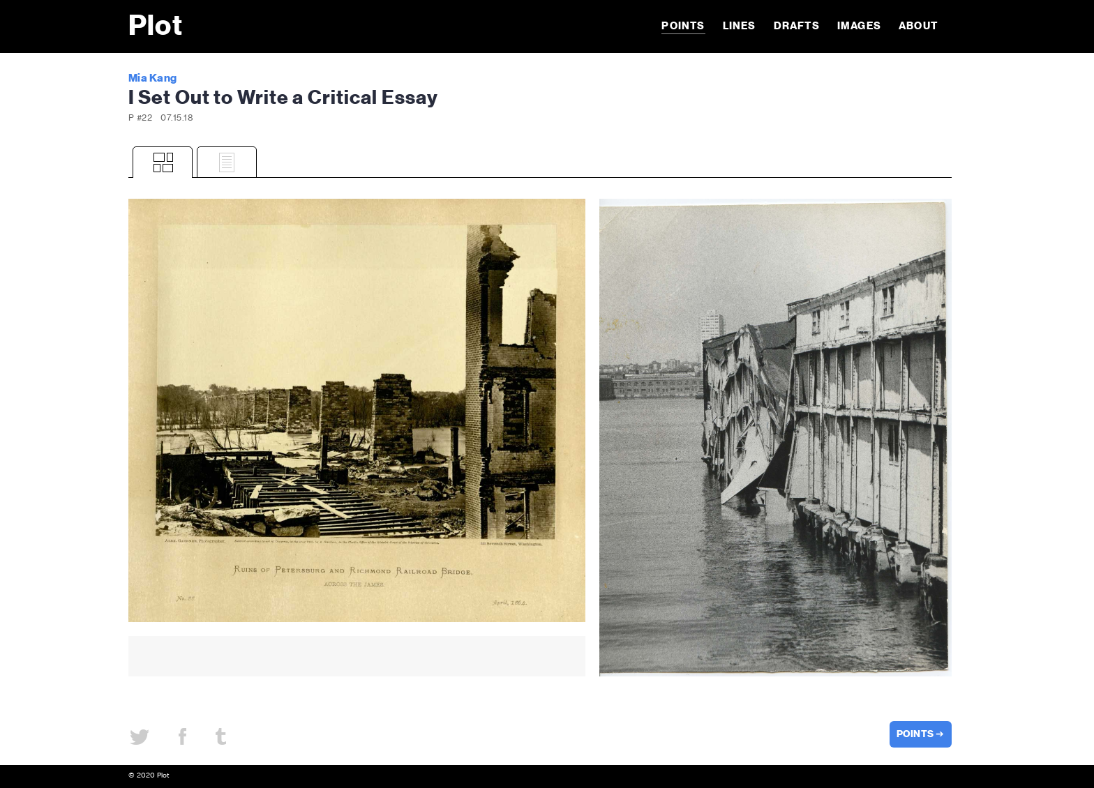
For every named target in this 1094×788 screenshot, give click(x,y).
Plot (155, 26)
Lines (739, 26)
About (918, 26)
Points (683, 26)
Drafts (797, 26)
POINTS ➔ (921, 734)
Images (859, 26)
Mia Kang (152, 78)
